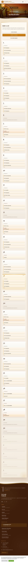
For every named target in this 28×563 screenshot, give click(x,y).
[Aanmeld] (26, 2)
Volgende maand (14, 38)
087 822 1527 (5, 546)
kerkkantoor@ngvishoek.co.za (8, 549)
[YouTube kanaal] (2, 501)
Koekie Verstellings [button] (4, 560)
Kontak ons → (4, 552)
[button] (3, 6)
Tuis (11, 7)
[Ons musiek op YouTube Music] (4, 501)
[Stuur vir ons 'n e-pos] (6, 501)
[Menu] (23, 2)
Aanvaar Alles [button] (11, 560)
